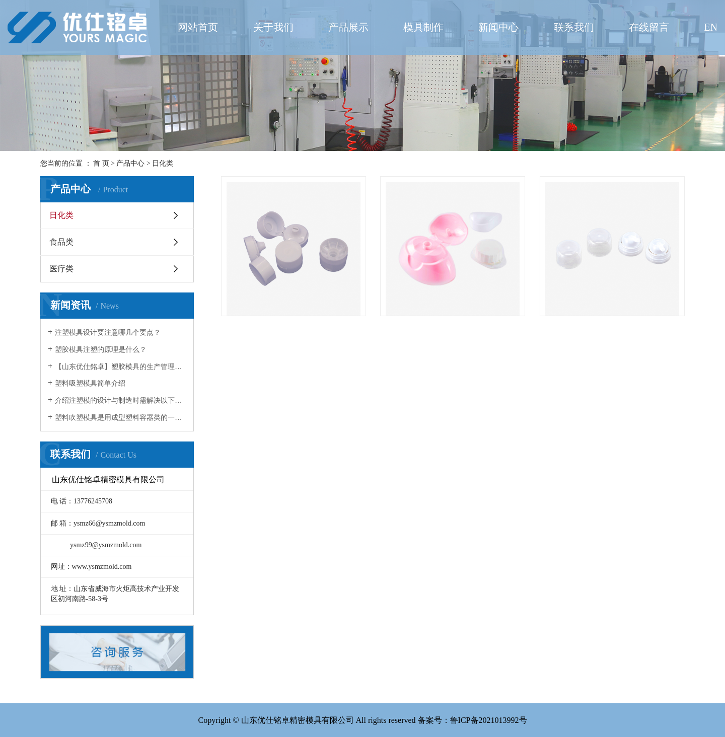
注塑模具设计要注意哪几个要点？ (108, 332)
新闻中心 (498, 27)
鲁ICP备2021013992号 (488, 720)
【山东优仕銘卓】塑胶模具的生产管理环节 (120, 367)
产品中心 (130, 163)
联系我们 (574, 27)
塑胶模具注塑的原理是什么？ (101, 349)
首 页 (101, 163)
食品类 (61, 242)
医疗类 (61, 268)
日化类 (162, 163)
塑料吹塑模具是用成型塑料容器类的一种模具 (120, 417)
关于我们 (273, 27)
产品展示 (348, 27)
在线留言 (649, 27)
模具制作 (423, 27)
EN (710, 27)
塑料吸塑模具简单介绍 (90, 383)
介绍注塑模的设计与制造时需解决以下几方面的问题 (120, 400)
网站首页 (198, 27)
